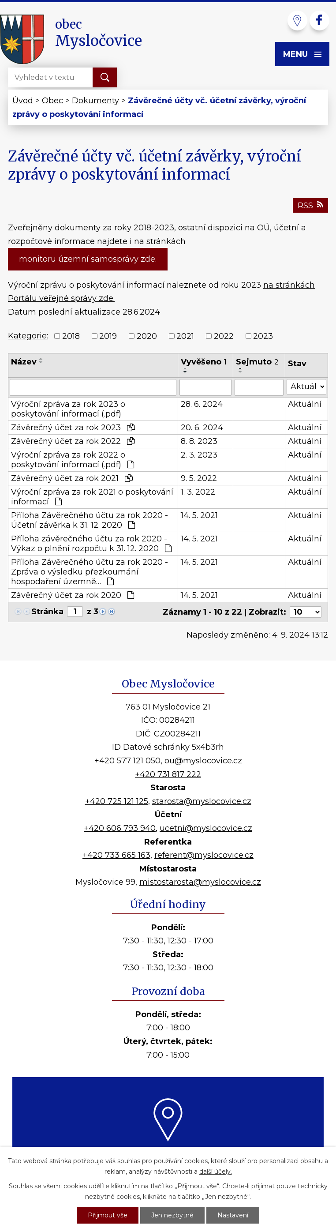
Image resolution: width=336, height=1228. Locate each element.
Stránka (47, 611)
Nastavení (232, 1215)
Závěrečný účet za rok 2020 (72, 595)
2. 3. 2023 (199, 455)
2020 (147, 336)
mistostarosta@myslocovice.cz (200, 882)
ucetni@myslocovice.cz (206, 828)
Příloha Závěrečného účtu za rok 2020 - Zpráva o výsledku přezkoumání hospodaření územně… (89, 571)
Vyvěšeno (204, 362)
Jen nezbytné (172, 1215)
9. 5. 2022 (199, 478)
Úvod (22, 100)
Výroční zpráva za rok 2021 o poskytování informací (92, 497)
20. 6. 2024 (202, 427)
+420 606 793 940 (120, 828)
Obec (52, 100)
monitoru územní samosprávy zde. (88, 259)
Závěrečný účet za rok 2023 (73, 427)
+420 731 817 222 (168, 774)
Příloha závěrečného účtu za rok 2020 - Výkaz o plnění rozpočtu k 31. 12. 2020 (91, 543)
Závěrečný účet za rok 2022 (73, 441)
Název (24, 362)
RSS (310, 205)
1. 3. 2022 (198, 492)
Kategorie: (28, 336)
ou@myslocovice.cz (203, 761)
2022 (224, 336)
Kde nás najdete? (168, 1151)
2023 (263, 336)
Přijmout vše (107, 1215)
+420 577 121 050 (127, 761)
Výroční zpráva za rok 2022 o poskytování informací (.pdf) (72, 459)
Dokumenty (95, 100)
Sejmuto (257, 362)
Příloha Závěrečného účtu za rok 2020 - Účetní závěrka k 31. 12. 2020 (89, 520)
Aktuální (304, 404)
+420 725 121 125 (116, 801)
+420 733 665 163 (116, 855)
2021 (185, 336)
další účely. (215, 1171)
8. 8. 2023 (199, 441)
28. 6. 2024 (202, 404)
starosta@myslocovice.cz (201, 801)
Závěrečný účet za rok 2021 (72, 478)
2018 (71, 336)
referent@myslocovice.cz (204, 855)
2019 (108, 336)
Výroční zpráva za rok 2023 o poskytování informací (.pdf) (68, 409)
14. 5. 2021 (199, 515)
